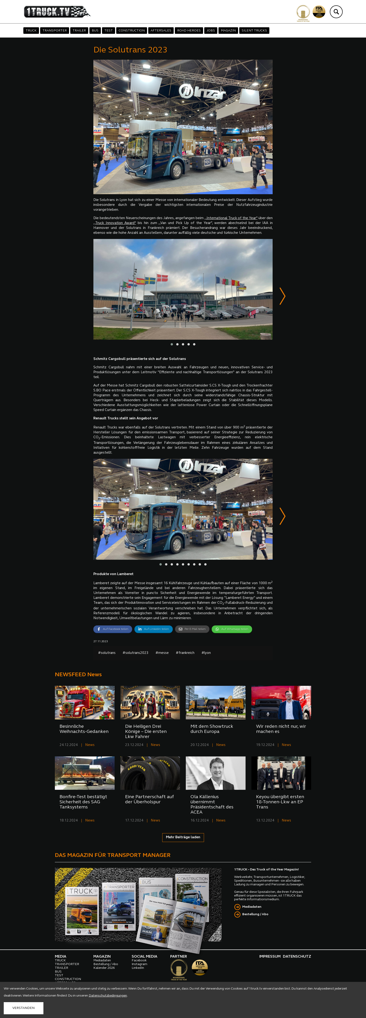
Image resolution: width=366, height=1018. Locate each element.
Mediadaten (251, 908)
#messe (162, 654)
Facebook (139, 961)
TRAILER (79, 30)
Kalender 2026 (104, 969)
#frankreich (185, 654)
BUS (95, 30)
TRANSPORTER (54, 30)
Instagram (139, 965)
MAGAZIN (228, 30)
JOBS (211, 30)
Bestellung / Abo (255, 916)
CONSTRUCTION (132, 30)
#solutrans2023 (135, 654)
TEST (108, 30)
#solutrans (107, 654)
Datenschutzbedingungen (108, 995)
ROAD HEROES (189, 30)
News (90, 746)
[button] (172, 345)
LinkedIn (138, 969)
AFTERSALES (161, 30)
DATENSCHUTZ (297, 958)
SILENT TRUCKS (254, 30)
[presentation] (282, 297)
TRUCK (31, 30)
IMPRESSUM (270, 958)
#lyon (206, 654)
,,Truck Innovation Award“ (114, 223)
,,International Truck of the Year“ (230, 218)
